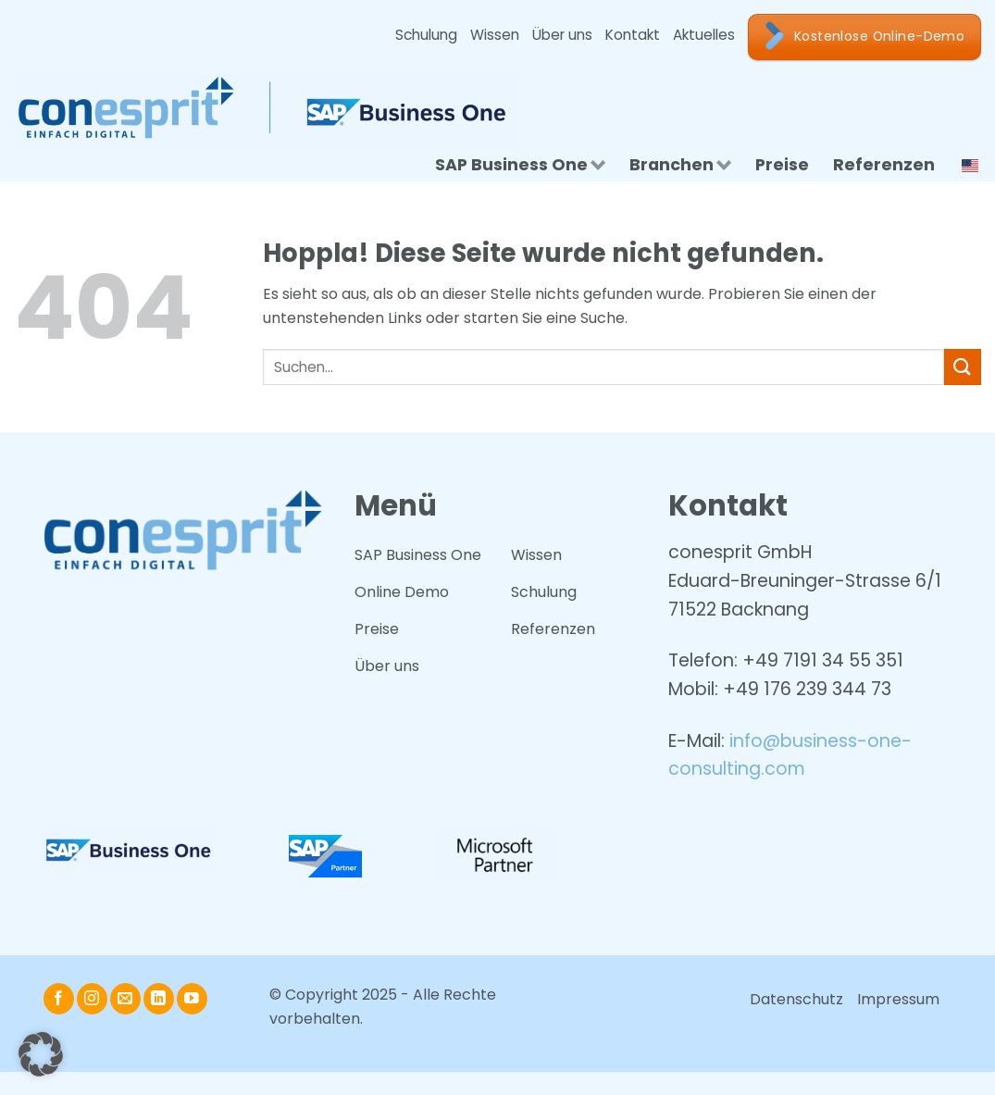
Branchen (680, 165)
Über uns (562, 34)
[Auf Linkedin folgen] (158, 998)
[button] (40, 1054)
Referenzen (884, 165)
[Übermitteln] (962, 367)
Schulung (426, 34)
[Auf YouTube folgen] (192, 998)
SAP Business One (520, 165)
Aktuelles (704, 34)
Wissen (494, 34)
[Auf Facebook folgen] (59, 998)
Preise (782, 165)
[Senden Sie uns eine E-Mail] (125, 998)
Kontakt (632, 34)
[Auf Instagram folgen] (92, 998)
